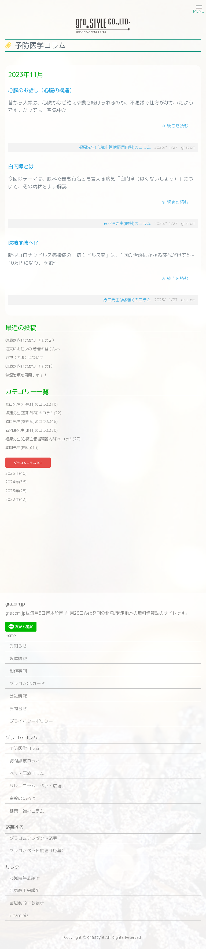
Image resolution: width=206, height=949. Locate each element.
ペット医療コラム (26, 773)
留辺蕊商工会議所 (26, 903)
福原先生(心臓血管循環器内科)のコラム (115, 147)
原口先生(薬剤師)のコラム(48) (31, 421)
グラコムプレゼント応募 (33, 838)
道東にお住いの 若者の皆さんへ (32, 348)
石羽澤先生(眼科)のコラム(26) (31, 430)
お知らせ (18, 646)
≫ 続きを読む (174, 126)
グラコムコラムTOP (28, 463)
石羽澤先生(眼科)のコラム (127, 223)
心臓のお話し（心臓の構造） (41, 90)
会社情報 (18, 696)
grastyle (95, 937)
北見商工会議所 (24, 890)
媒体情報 (18, 658)
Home (10, 635)
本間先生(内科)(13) (22, 447)
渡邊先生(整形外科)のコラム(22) (33, 412)
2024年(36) (16, 481)
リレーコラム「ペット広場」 (37, 786)
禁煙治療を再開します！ (26, 374)
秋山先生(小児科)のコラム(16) (31, 404)
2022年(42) (16, 499)
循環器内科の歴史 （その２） (30, 340)
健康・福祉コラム (26, 811)
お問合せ (18, 708)
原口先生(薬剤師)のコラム (127, 300)
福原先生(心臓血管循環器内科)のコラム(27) (42, 438)
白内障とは (21, 166)
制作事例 (18, 671)
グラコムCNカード (27, 683)
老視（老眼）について (24, 357)
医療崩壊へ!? (23, 242)
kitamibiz (19, 915)
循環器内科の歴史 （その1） (30, 366)
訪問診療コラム (24, 761)
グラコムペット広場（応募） (37, 851)
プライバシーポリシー (31, 721)
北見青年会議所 (24, 878)
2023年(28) (16, 490)
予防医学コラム (24, 748)
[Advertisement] (103, 547)
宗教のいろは (22, 798)
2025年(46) (16, 473)
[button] (198, 6)
